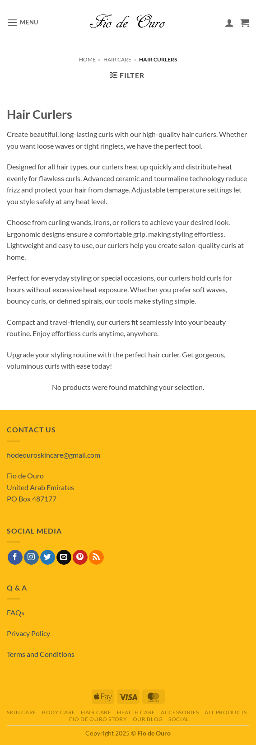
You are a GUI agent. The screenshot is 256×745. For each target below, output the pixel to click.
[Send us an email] (63, 557)
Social (178, 719)
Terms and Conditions (40, 654)
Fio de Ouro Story (98, 719)
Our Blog (148, 719)
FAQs (15, 612)
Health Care (136, 712)
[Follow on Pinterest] (80, 557)
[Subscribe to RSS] (96, 557)
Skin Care (22, 712)
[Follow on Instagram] (31, 557)
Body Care (58, 712)
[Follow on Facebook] (15, 557)
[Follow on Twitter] (47, 557)
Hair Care (117, 59)
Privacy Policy (28, 633)
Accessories (180, 712)
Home (87, 59)
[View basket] (244, 23)
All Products (226, 712)
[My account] (229, 23)
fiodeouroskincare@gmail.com (53, 454)
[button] (22, 22)
